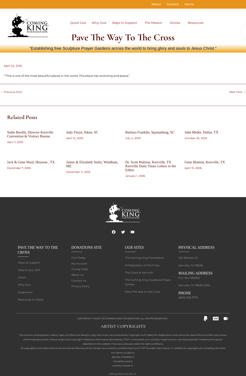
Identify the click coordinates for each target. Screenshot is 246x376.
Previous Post (11, 91)
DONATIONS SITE (86, 243)
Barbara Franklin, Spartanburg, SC (151, 132)
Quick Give (78, 23)
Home (189, 4)
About (156, 4)
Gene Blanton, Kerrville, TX (206, 162)
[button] (125, 23)
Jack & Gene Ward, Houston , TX (32, 162)
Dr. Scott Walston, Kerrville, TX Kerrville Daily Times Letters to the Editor (152, 165)
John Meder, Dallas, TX (203, 132)
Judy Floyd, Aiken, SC (83, 132)
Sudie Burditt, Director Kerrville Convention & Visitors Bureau (31, 134)
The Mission (153, 23)
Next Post (237, 91)
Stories (175, 23)
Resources (196, 23)
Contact (173, 4)
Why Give (99, 23)
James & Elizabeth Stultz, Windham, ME (85, 163)
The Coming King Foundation (119, 315)
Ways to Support (124, 23)
